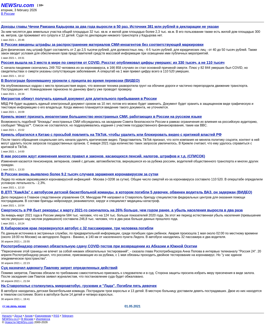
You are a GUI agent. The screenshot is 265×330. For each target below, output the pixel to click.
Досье (18, 315)
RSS (56, 315)
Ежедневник (43, 315)
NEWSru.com (17, 5)
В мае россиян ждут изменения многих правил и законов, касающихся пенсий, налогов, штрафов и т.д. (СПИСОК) (103, 156)
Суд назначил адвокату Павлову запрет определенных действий (59, 268)
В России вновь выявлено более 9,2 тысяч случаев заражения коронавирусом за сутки (79, 174)
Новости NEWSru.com (19, 322)
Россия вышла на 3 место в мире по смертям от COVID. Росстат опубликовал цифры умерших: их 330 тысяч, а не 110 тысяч (113, 63)
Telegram (67, 315)
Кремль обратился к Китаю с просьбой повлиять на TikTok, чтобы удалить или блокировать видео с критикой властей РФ (111, 135)
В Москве (27, 319)
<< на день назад (14, 306)
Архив (29, 315)
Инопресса (43, 319)
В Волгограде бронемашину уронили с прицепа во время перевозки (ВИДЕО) (70, 81)
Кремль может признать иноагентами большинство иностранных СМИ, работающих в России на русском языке (101, 117)
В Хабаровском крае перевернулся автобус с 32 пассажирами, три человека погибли (77, 228)
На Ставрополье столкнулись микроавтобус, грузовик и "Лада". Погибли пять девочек (79, 286)
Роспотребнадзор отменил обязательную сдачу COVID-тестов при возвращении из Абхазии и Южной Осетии (99, 246)
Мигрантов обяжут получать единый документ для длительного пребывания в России (79, 99)
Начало (7, 315)
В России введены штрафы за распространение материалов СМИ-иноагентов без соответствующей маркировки (102, 45)
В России (8, 13)
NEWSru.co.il (10, 319)
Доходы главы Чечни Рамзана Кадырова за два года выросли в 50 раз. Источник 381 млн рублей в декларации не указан (110, 27)
